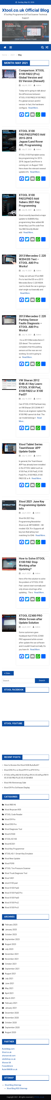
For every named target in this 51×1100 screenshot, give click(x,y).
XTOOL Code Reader (13, 814)
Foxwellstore (7, 1066)
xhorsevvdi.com (9, 1056)
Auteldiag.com (8, 1049)
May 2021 (9, 988)
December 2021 (12, 954)
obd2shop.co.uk (9, 1059)
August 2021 (10, 974)
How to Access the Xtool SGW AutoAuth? (21, 765)
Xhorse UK (6, 1063)
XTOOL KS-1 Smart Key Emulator (19, 854)
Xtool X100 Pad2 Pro (13, 893)
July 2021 (9, 978)
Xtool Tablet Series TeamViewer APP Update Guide (31, 448)
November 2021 (12, 959)
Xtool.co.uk (6, 1052)
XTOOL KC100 (11, 839)
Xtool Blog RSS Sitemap (17, 1088)
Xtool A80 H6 (10, 805)
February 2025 (11, 925)
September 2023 (12, 939)
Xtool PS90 (9, 863)
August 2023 (10, 944)
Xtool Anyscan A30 (13, 810)
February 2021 (11, 1003)
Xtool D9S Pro (11, 824)
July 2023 (9, 949)
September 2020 (12, 1027)
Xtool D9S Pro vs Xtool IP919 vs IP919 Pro (21, 770)
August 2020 (10, 1032)
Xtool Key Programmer (14, 849)
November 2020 (12, 1018)
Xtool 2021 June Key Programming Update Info (32, 505)
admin (38, 85)
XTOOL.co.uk (39, 1097)
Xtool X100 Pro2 (12, 903)
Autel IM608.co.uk (9, 1069)
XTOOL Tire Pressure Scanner (17, 868)
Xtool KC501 (10, 844)
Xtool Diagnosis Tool (13, 829)
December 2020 (12, 1013)
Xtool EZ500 (10, 834)
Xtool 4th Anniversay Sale (15, 783)
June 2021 (9, 983)
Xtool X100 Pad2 (12, 888)
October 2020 (11, 1023)
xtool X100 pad (11, 883)
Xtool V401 (9, 878)
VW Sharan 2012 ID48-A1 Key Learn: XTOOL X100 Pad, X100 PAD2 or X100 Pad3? (31, 387)
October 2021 (11, 964)
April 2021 (9, 993)
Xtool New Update (12, 858)
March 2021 (10, 998)
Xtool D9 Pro (10, 819)
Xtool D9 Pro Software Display (17, 787)
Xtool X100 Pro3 (12, 907)
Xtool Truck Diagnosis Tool (16, 873)
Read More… (33, 108)
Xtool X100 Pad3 (12, 898)
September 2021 (12, 969)
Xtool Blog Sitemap (13, 1085)
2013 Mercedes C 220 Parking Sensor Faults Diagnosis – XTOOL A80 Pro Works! (32, 323)
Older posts (10, 673)
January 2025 (11, 929)
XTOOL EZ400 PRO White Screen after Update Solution (30, 619)
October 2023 (11, 934)
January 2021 (11, 1008)
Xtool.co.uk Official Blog (25, 10)
